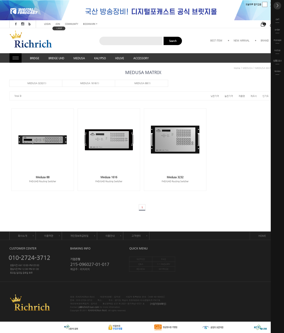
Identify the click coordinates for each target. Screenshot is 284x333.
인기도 (265, 96)
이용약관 (48, 235)
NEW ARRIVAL (241, 40)
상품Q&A (277, 61)
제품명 (242, 96)
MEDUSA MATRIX (265, 68)
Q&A (140, 264)
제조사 (253, 96)
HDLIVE (119, 58)
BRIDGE (34, 58)
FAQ (163, 259)
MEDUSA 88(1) (142, 83)
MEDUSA (79, 58)
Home (237, 68)
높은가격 (229, 96)
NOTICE (141, 259)
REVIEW (141, 269)
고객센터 (136, 235)
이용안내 (110, 235)
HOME (262, 235)
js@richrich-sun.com (88, 307)
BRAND (265, 40)
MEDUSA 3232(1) (36, 83)
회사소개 (22, 235)
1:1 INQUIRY (163, 264)
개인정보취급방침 (79, 235)
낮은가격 (215, 96)
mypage (277, 41)
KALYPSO (100, 58)
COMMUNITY (71, 24)
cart (277, 20)
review (277, 72)
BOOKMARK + (90, 24)
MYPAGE (164, 269)
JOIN (57, 24)
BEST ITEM (216, 40)
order (277, 30)
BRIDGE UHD (56, 58)
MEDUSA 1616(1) (89, 83)
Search (173, 40)
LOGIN (47, 24)
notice (277, 51)
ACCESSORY (141, 58)
